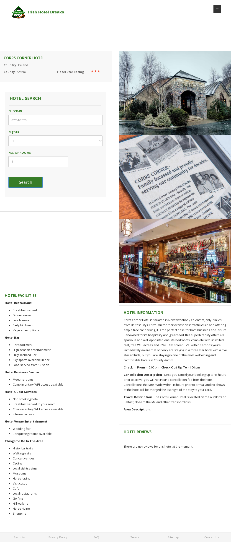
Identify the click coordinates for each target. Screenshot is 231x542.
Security (19, 537)
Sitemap (173, 537)
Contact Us (211, 537)
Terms (135, 537)
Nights (18, 132)
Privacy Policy (58, 537)
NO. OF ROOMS (19, 152)
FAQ (96, 537)
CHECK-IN (20, 111)
